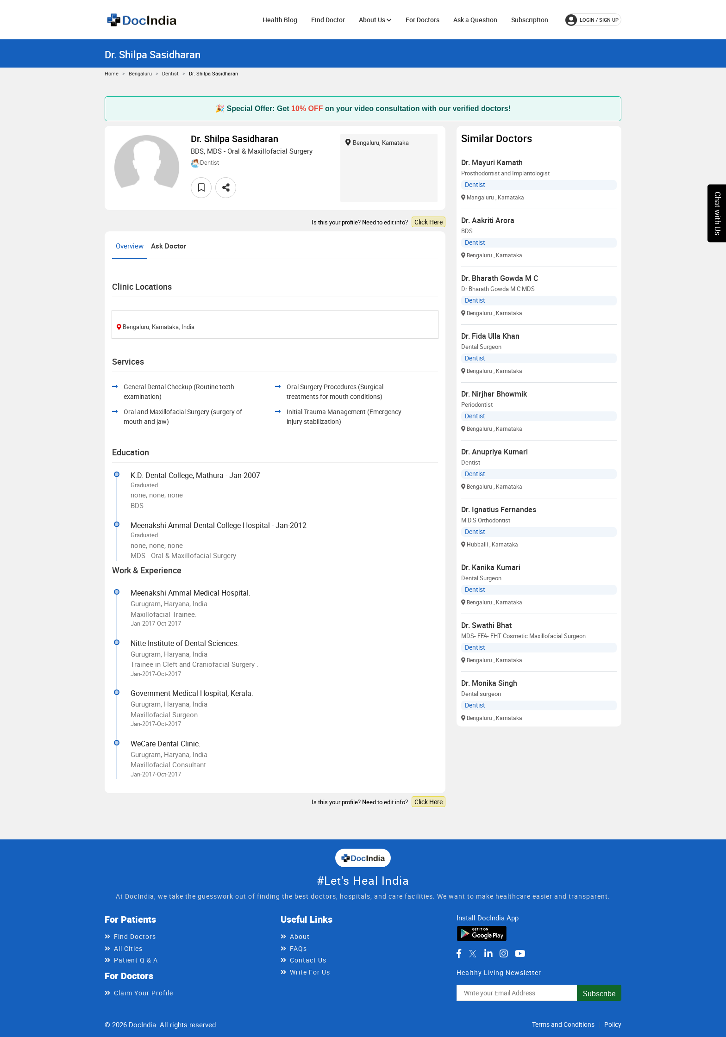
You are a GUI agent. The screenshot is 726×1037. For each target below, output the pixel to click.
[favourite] (201, 187)
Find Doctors (135, 936)
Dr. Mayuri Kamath (492, 162)
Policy (612, 1024)
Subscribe (599, 993)
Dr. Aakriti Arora (487, 220)
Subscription (529, 19)
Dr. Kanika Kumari (490, 567)
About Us (375, 19)
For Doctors (422, 19)
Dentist (170, 73)
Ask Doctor (168, 245)
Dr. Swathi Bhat (486, 625)
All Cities (128, 948)
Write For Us (310, 972)
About (300, 936)
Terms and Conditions (563, 1024)
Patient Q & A (136, 960)
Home (112, 73)
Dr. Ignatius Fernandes (498, 509)
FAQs (298, 948)
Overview (130, 245)
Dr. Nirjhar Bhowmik (494, 394)
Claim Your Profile (143, 992)
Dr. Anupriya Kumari (494, 452)
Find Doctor (328, 19)
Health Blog (280, 19)
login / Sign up (592, 20)
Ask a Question (475, 19)
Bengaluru (140, 73)
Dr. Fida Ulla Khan (490, 336)
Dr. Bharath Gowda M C (499, 278)
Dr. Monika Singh (489, 683)
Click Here (428, 221)
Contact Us (308, 960)
